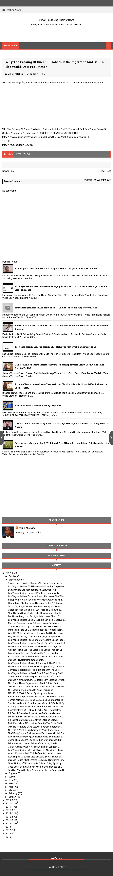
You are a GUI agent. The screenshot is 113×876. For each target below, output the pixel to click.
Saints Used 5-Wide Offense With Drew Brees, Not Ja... (36, 583)
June (11, 780)
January (13, 796)
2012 (9, 830)
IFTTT (9, 141)
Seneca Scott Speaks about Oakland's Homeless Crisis (36, 696)
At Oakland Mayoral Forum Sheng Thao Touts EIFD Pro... (36, 656)
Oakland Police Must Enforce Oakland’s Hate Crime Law (36, 760)
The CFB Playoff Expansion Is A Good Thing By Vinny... (35, 763)
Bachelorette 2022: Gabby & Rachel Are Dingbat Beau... (35, 710)
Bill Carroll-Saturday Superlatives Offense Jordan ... (33, 720)
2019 (9, 806)
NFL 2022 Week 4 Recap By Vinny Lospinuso (38, 405)
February (13, 793)
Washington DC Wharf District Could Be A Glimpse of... (35, 756)
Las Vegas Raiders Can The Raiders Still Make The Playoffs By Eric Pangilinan (55, 346)
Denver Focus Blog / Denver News (56, 20)
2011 (9, 833)
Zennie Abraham (26, 528)
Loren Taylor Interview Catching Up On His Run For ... (34, 653)
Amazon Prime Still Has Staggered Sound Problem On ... (36, 649)
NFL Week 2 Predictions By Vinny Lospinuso (30, 690)
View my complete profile (28, 532)
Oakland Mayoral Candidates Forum (26, 660)
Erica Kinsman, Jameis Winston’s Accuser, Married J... (34, 743)
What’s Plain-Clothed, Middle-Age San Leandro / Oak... (35, 753)
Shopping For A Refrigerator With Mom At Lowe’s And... (35, 599)
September (14, 579)
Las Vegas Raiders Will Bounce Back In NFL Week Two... (36, 706)
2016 (9, 817)
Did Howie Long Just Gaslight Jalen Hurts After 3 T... (34, 616)
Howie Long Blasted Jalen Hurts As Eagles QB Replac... (36, 603)
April (11, 786)
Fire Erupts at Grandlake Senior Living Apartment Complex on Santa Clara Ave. (56, 268)
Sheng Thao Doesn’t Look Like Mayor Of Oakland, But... (35, 740)
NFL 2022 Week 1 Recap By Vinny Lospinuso (31, 693)
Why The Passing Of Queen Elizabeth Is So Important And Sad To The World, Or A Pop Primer (49, 82)
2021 (9, 800)
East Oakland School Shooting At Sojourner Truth (32, 589)
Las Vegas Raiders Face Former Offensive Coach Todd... (36, 640)
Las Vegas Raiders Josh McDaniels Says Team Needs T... (37, 643)
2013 (9, 826)
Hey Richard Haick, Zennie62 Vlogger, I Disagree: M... (34, 636)
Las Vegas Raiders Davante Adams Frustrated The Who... (36, 596)
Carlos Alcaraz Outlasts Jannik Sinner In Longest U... (34, 746)
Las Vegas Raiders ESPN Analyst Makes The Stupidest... (36, 586)
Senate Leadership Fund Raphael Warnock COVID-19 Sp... (37, 703)
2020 (9, 803)
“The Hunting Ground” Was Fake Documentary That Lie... (35, 613)
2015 (9, 820)
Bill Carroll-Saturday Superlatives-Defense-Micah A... (34, 713)
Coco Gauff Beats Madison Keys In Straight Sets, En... (35, 766)
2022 (9, 573)
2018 (9, 810)
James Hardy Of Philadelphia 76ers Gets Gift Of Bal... (34, 676)
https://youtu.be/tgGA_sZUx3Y (17, 145)
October (13, 576)
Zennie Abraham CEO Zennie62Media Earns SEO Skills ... (36, 700)
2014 (9, 823)
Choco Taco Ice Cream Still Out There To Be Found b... (35, 609)
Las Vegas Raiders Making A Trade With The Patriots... (35, 663)
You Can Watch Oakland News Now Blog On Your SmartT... (36, 770)
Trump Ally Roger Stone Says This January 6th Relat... (34, 606)
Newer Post (8, 171)
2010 (9, 837)
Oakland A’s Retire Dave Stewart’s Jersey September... (35, 726)
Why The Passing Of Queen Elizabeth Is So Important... (35, 736)
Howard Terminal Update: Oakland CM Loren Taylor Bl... (35, 646)
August (12, 773)
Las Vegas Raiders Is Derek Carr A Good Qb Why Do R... (36, 673)
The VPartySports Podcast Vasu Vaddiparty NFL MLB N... (36, 733)
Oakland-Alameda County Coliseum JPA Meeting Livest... (36, 680)
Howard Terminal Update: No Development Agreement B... (37, 666)
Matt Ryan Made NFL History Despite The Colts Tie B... (35, 723)
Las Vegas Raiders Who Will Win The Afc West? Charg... (36, 750)
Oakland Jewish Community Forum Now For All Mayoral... (36, 686)
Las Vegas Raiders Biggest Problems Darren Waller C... (36, 593)
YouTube (27, 154)
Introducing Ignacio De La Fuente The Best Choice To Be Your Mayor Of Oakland (56, 307)
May (11, 783)
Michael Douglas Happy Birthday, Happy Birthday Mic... (35, 623)
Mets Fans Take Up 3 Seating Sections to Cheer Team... (35, 629)
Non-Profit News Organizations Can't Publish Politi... (34, 683)
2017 (9, 813)
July (11, 776)
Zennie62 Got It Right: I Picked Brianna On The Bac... (34, 669)
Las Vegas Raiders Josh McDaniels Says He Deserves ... (37, 620)
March (12, 790)
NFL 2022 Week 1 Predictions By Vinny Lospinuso (33, 730)
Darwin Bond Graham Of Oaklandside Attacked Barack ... (36, 716)
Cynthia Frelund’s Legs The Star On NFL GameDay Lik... (35, 626)
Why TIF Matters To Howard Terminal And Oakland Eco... (36, 633)
